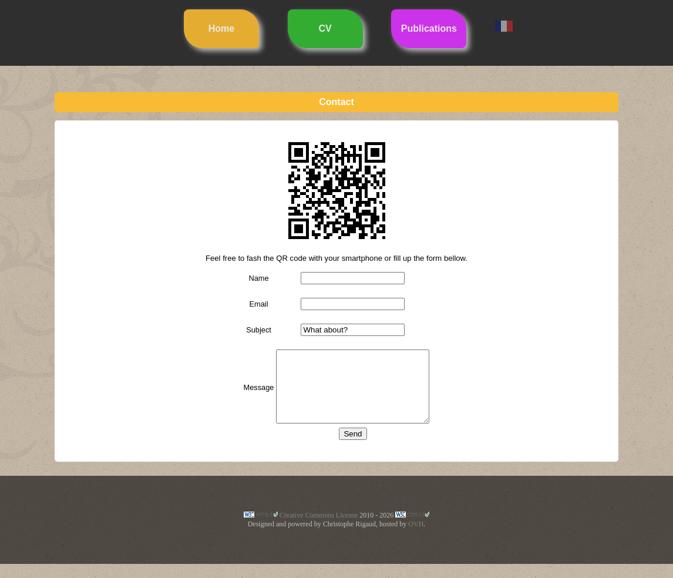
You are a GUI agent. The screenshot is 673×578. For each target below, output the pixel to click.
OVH (415, 538)
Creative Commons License (319, 529)
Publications (429, 28)
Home (221, 28)
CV (325, 28)
